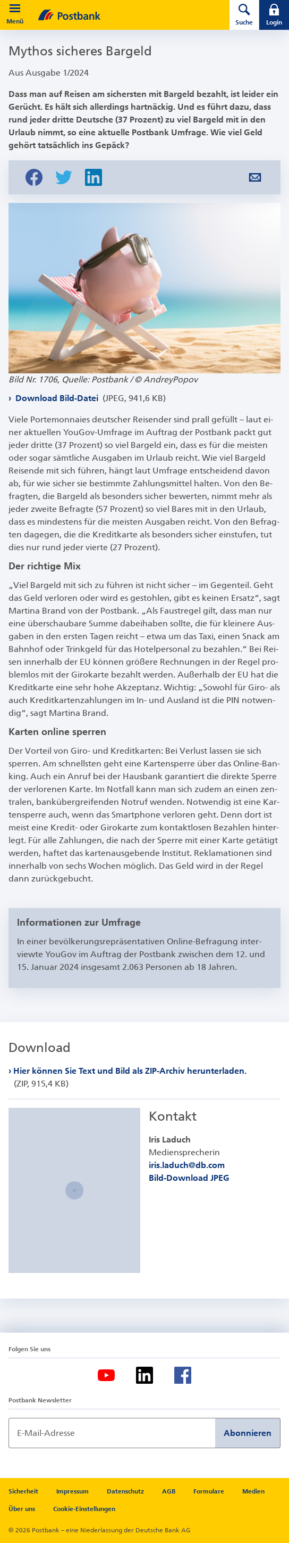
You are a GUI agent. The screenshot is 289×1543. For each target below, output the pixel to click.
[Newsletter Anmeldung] (111, 1433)
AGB (168, 1491)
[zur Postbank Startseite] (119, 15)
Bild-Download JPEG (189, 1178)
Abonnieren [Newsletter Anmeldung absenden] (247, 1433)
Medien (253, 1491)
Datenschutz (125, 1491)
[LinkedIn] (144, 1375)
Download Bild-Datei (89, 398)
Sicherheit (23, 1491)
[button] (14, 8)
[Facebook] (182, 1375)
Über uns (21, 1509)
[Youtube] (106, 1375)
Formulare (208, 1491)
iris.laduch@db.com (187, 1165)
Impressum (72, 1491)
